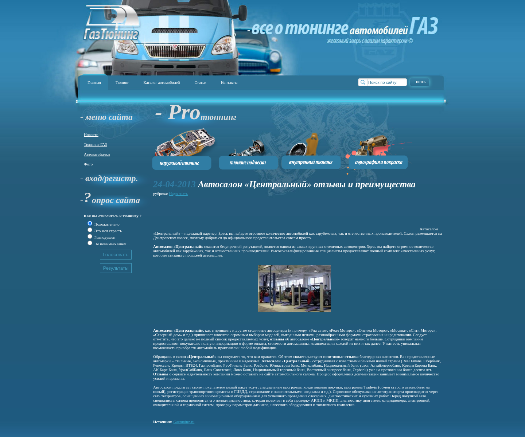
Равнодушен (104, 237)
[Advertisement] (286, 214)
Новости (91, 134)
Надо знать (178, 193)
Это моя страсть (107, 231)
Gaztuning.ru (184, 422)
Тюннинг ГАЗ (95, 144)
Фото (88, 164)
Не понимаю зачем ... (111, 244)
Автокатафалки (97, 154)
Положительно (106, 224)
